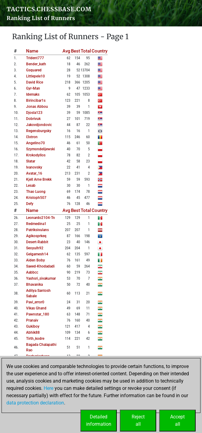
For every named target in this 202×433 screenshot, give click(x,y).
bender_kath (36, 64)
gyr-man (33, 88)
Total (86, 51)
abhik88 (33, 332)
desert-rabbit (37, 242)
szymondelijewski (40, 149)
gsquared (34, 70)
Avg (66, 51)
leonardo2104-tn (40, 218)
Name (32, 51)
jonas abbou (37, 106)
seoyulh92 (34, 248)
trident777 (35, 58)
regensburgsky (38, 131)
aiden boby (35, 260)
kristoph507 (36, 198)
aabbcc (32, 272)
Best (75, 51)
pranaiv (32, 320)
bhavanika (34, 284)
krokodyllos (35, 155)
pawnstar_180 (37, 314)
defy (29, 204)
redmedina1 (36, 224)
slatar (30, 161)
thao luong (35, 191)
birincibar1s (35, 100)
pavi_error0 (35, 302)
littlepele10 (35, 76)
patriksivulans (37, 230)
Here (48, 388)
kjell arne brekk (39, 179)
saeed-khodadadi (40, 266)
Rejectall (138, 420)
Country (99, 51)
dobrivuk (33, 119)
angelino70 (35, 143)
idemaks (32, 94)
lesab (30, 185)
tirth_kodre (35, 338)
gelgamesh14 (37, 254)
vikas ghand (36, 308)
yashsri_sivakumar (41, 278)
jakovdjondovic (39, 125)
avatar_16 (34, 173)
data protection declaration (35, 403)
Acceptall (177, 420)
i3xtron (32, 137)
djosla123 (34, 113)
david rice (34, 82)
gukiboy (32, 326)
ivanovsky (34, 167)
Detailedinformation (98, 420)
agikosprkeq (36, 236)
